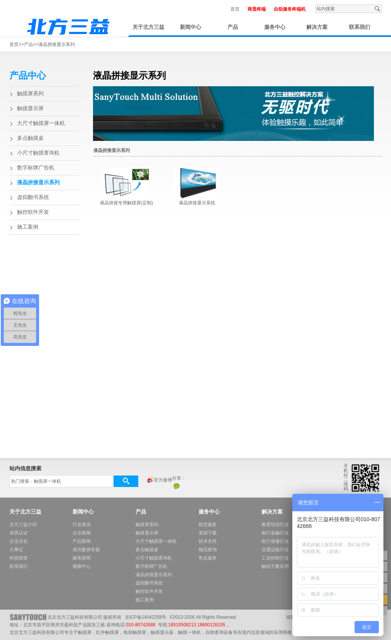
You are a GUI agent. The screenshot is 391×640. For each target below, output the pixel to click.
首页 (235, 9)
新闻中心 (190, 27)
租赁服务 (208, 524)
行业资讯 (82, 524)
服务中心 (274, 27)
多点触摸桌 (30, 138)
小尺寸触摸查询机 (38, 153)
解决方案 (317, 27)
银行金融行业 (275, 533)
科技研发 (18, 558)
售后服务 (208, 558)
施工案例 (27, 227)
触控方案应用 (275, 566)
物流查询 (208, 549)
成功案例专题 (86, 549)
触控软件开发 (33, 212)
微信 (176, 486)
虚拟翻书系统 (33, 197)
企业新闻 (82, 533)
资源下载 (208, 533)
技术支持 (208, 541)
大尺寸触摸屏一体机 (41, 123)
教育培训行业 (275, 524)
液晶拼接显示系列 (56, 44)
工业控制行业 (275, 558)
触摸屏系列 (30, 93)
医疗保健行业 (275, 541)
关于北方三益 (148, 27)
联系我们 (359, 27)
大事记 (16, 549)
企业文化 (18, 541)
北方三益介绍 (23, 524)
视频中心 (82, 566)
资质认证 (18, 533)
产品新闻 (82, 541)
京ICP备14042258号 (145, 617)
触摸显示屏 (30, 108)
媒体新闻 (82, 558)
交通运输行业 (275, 549)
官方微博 (159, 480)
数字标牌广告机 (35, 168)
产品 (232, 27)
